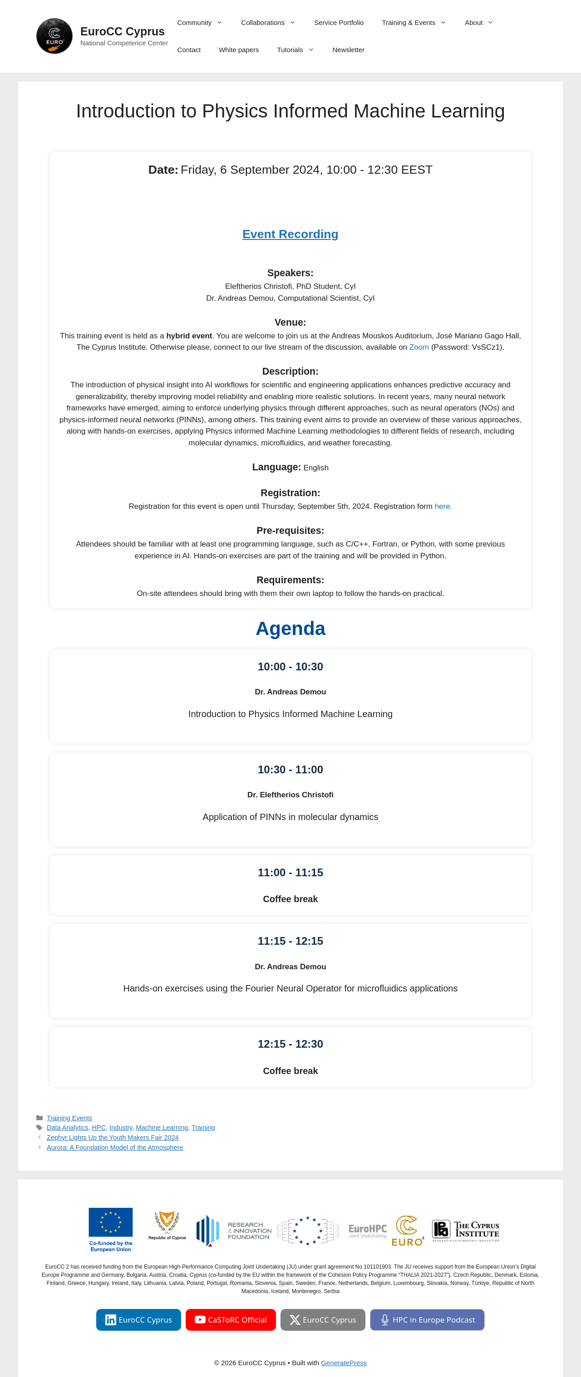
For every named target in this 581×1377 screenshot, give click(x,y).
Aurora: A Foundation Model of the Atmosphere (115, 1147)
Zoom (419, 347)
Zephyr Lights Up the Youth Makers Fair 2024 (113, 1137)
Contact (189, 50)
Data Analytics (67, 1127)
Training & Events (419, 22)
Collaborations (273, 22)
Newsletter (349, 50)
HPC (99, 1127)
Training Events (69, 1118)
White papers (239, 50)
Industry (120, 1127)
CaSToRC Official (231, 1319)
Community (204, 22)
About (484, 22)
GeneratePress (344, 1363)
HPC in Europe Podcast (427, 1319)
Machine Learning (162, 1127)
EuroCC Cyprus (122, 31)
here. (444, 506)
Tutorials (300, 49)
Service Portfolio (339, 22)
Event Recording (290, 234)
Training (203, 1127)
